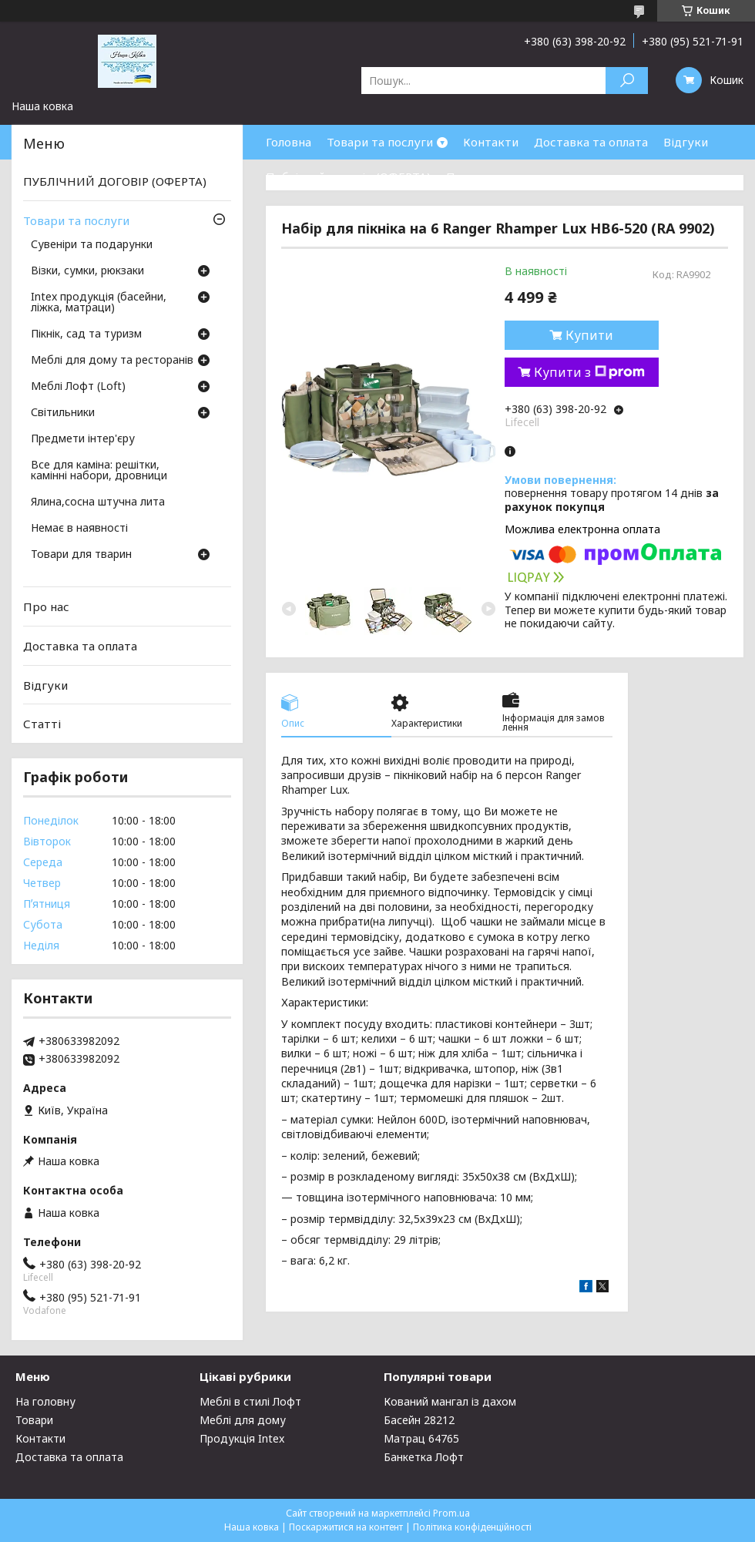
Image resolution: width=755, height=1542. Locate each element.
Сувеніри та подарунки (92, 245)
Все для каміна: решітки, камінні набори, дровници (99, 470)
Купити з (589, 372)
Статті (42, 723)
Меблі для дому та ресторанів (112, 360)
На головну (45, 1401)
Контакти (490, 141)
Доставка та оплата (591, 141)
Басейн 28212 (419, 1420)
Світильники (63, 413)
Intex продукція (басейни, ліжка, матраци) (98, 302)
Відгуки (685, 141)
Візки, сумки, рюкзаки (87, 271)
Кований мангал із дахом (450, 1401)
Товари (34, 1420)
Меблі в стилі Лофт (250, 1401)
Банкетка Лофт (424, 1457)
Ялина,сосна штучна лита (98, 502)
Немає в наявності (79, 528)
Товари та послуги (380, 141)
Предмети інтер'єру (83, 439)
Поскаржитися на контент (346, 1527)
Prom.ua (451, 1513)
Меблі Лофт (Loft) (78, 387)
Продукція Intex (242, 1438)
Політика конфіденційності (472, 1527)
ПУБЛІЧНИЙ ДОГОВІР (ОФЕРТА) (114, 181)
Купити (589, 335)
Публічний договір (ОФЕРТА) (348, 176)
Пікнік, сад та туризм (86, 334)
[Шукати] (627, 80)
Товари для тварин (81, 555)
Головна (288, 141)
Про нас (469, 176)
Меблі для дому (243, 1420)
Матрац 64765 (421, 1438)
